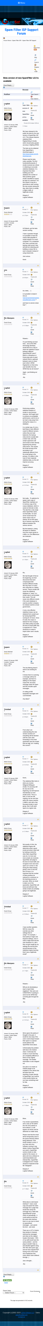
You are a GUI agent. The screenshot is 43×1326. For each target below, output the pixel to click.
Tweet (6, 1282)
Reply (32, 119)
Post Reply (7, 85)
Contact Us (21, 1317)
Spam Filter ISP (16, 40)
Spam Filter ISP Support (29, 40)
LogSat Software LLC (27, 1313)
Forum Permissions (35, 1292)
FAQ (35, 57)
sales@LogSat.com (21, 1315)
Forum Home (7, 40)
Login (35, 71)
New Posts (37, 47)
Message (25, 89)
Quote (32, 115)
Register (36, 67)
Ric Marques (9, 318)
